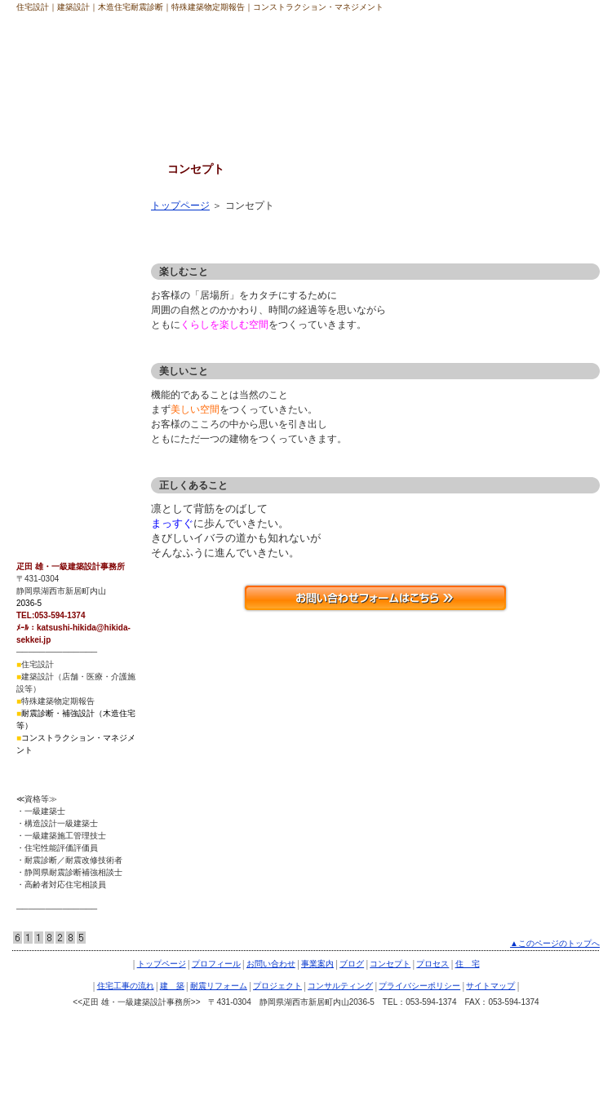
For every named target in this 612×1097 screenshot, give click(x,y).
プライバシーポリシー (71, 443)
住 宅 (36, 262)
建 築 (36, 323)
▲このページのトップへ (555, 943)
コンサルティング (61, 413)
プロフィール (216, 963)
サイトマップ (51, 474)
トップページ (180, 205)
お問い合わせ (270, 963)
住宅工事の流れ (56, 293)
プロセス (41, 232)
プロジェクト (51, 383)
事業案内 (317, 963)
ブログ (351, 963)
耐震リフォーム (56, 353)
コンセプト (46, 202)
